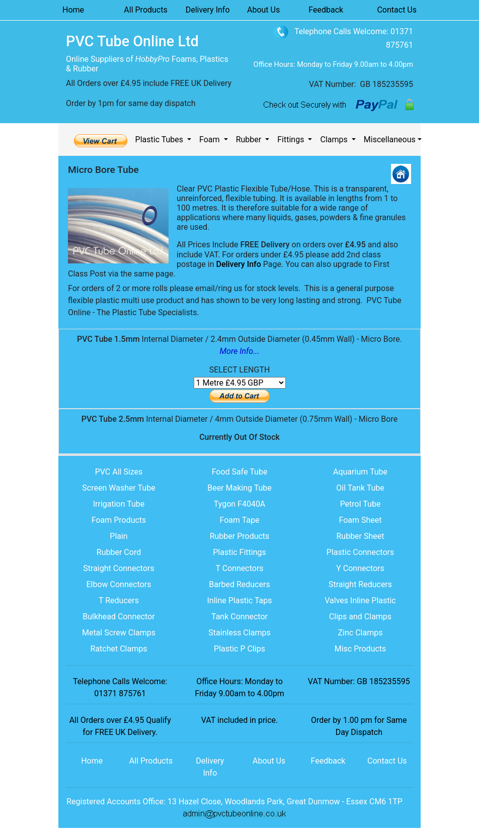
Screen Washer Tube (118, 488)
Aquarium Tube (360, 472)
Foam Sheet (360, 520)
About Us (263, 10)
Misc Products (360, 649)
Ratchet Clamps (119, 649)
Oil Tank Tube (360, 488)
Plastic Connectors (360, 552)
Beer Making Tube (239, 488)
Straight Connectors (118, 568)
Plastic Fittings (239, 552)
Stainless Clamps (239, 632)
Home (73, 10)
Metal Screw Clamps (118, 632)
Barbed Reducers (239, 584)
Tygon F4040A (240, 504)
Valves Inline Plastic (360, 600)
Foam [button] (210, 139)
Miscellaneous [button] (390, 139)
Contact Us (397, 10)
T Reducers (119, 600)
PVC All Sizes (119, 472)
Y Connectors (360, 568)
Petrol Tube (360, 504)
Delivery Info (208, 10)
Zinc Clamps (360, 632)
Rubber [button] (250, 139)
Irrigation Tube (119, 504)
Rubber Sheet (360, 536)
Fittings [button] (291, 139)
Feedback (325, 10)
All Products (145, 10)
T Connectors (239, 568)
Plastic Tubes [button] (160, 139)
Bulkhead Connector (118, 616)
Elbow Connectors (118, 584)
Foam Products (119, 520)
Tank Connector (239, 616)
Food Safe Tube (240, 472)
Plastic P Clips (239, 649)
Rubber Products (240, 536)
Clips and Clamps (360, 616)
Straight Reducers (360, 584)
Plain (118, 536)
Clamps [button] (334, 139)
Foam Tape (239, 520)
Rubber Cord (119, 552)
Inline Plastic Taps (239, 600)
